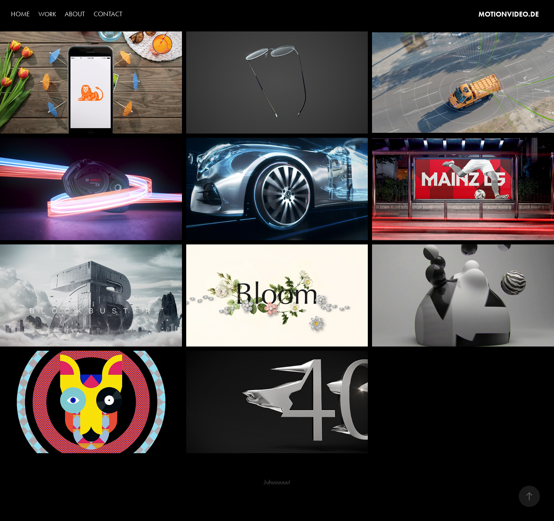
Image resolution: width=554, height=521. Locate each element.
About (75, 14)
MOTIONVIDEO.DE (508, 14)
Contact (108, 14)
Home (20, 14)
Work (47, 14)
